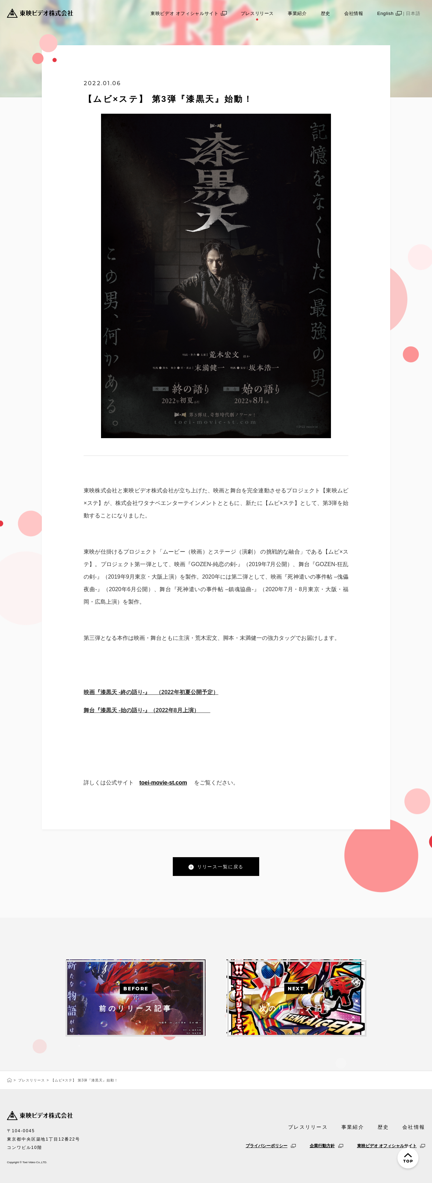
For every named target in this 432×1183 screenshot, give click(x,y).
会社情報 (353, 13)
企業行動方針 (326, 1145)
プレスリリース (257, 13)
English (401, 13)
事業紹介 (297, 13)
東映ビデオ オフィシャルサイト (188, 13)
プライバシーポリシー (271, 1145)
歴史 (325, 13)
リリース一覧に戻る (220, 866)
